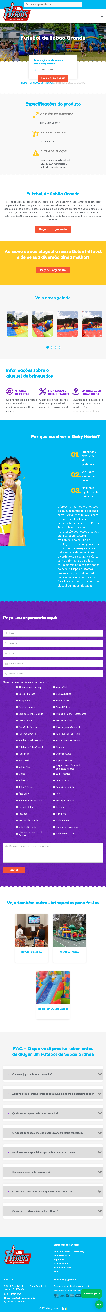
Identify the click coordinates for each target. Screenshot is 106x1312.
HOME (24, 83)
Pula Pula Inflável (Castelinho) (69, 1251)
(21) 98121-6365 (12, 1294)
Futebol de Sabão (62, 1267)
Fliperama (59, 1259)
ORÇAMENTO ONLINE (53, 78)
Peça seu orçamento (53, 229)
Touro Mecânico (62, 1255)
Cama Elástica (61, 1263)
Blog (56, 1271)
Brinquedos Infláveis (42, 83)
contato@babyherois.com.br (19, 1298)
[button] (47, 347)
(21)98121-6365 (45, 69)
